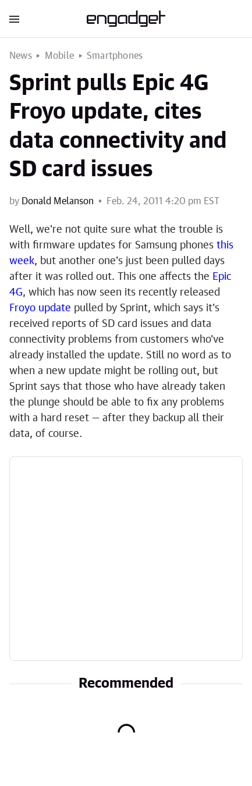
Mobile (59, 56)
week (21, 261)
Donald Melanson (58, 201)
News (20, 56)
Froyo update (40, 308)
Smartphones (115, 56)
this (224, 245)
